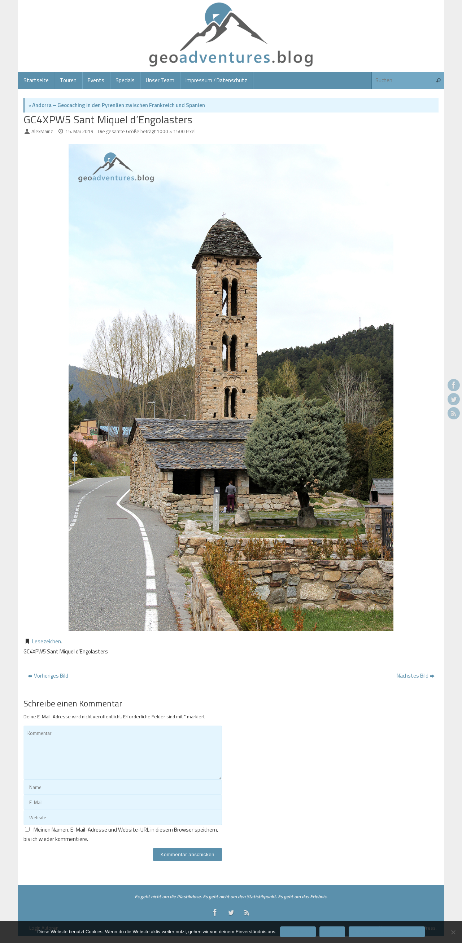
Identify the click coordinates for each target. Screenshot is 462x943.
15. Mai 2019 (79, 131)
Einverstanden (298, 931)
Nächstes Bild (416, 675)
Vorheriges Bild (48, 675)
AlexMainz (42, 131)
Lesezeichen (46, 641)
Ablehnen (332, 931)
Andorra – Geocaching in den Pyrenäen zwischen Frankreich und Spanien (116, 105)
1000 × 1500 (171, 131)
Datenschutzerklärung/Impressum (387, 931)
